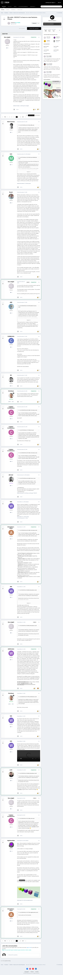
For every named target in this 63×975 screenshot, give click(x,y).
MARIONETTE (32, 6)
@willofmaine (22, 880)
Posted (17, 37)
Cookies (37, 971)
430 (11, 538)
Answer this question (34, 28)
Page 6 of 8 (30, 116)
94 (11, 347)
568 (11, 418)
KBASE (15, 6)
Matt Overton (11, 121)
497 (11, 202)
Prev (5, 116)
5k (7, 47)
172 (11, 485)
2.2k (11, 851)
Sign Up (59, 2)
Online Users (19, 9)
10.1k (10, 401)
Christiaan (11, 391)
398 (11, 385)
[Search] (47, 6)
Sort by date (37, 115)
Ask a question (22, 28)
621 (11, 313)
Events (7, 9)
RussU (11, 192)
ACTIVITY (10, 6)
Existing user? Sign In (50, 2)
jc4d (11, 770)
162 (11, 512)
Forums (2, 9)
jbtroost (11, 475)
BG (11, 375)
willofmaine (11, 649)
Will (11, 501)
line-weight (17, 22)
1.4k (11, 164)
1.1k (11, 132)
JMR (31, 125)
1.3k (11, 659)
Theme (32, 971)
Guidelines (13, 9)
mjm (11, 154)
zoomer (48, 40)
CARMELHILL (10, 336)
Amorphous (32, 590)
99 (11, 780)
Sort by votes (31, 115)
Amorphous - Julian (11, 527)
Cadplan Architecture (10, 407)
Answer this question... (13, 954)
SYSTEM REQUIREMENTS (23, 6)
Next (23, 116)
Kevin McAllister (33, 157)
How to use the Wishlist (49, 23)
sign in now (29, 947)
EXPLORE (4, 7)
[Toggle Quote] (18, 125)
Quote (17, 109)
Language (26, 971)
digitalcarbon (11, 840)
